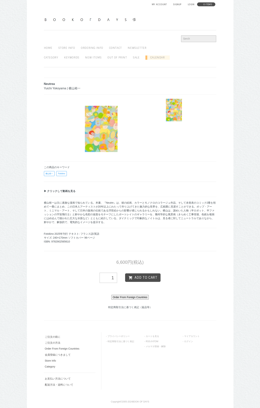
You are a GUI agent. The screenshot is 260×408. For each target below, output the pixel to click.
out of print (117, 57)
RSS (148, 341)
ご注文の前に (52, 336)
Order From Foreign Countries (62, 348)
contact (115, 48)
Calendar (156, 57)
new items (93, 57)
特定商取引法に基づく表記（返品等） (130, 307)
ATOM (155, 341)
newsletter (137, 48)
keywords (71, 57)
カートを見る (152, 336)
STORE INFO (66, 48)
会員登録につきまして (58, 354)
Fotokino (61, 174)
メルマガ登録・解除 (156, 346)
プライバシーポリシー (119, 336)
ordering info (92, 48)
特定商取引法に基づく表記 (121, 341)
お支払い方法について (58, 378)
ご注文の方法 (52, 342)
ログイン (188, 341)
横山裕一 (49, 174)
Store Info (50, 360)
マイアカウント (192, 336)
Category (51, 57)
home (48, 48)
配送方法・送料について (59, 384)
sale (136, 57)
